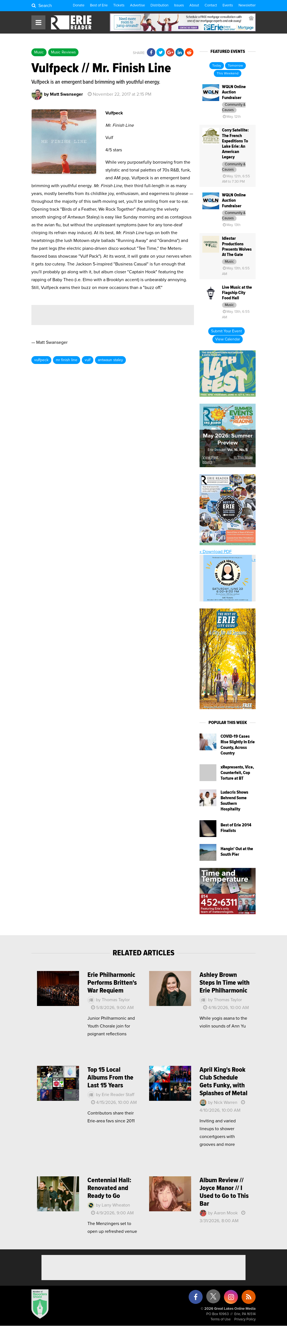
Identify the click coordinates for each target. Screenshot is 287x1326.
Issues (179, 5)
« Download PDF (216, 551)
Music (39, 52)
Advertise (137, 5)
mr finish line (66, 360)
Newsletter (247, 5)
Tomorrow (235, 65)
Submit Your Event (226, 331)
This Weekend (228, 73)
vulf (88, 360)
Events (228, 5)
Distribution (159, 5)
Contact (211, 5)
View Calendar (227, 339)
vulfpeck (41, 360)
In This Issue (243, 457)
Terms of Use (220, 1319)
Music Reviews (63, 52)
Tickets (118, 5)
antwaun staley (110, 360)
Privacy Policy (245, 1319)
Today (216, 65)
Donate (78, 5)
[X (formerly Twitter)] (213, 1298)
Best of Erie (99, 5)
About (194, 5)
